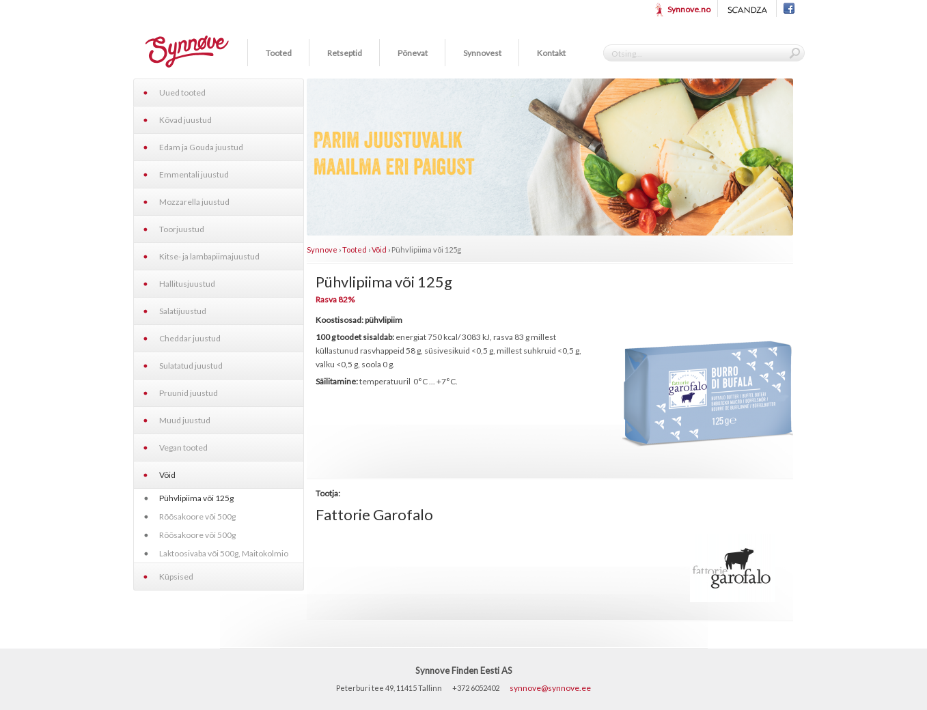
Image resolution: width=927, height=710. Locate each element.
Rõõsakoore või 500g (197, 516)
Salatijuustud (182, 311)
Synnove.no (688, 9)
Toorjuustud (181, 229)
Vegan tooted (183, 447)
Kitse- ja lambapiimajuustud (209, 256)
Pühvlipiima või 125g (196, 498)
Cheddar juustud (190, 338)
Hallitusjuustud (187, 284)
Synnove (322, 249)
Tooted (279, 53)
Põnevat (413, 53)
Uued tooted (182, 92)
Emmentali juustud (194, 174)
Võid (167, 475)
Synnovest (482, 53)
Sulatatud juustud (191, 365)
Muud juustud (184, 420)
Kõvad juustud (185, 120)
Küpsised (176, 576)
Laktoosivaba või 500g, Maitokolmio (223, 553)
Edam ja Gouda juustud (201, 147)
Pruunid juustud (188, 393)
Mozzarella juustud (194, 202)
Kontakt (551, 53)
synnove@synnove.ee (550, 688)
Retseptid (344, 53)
